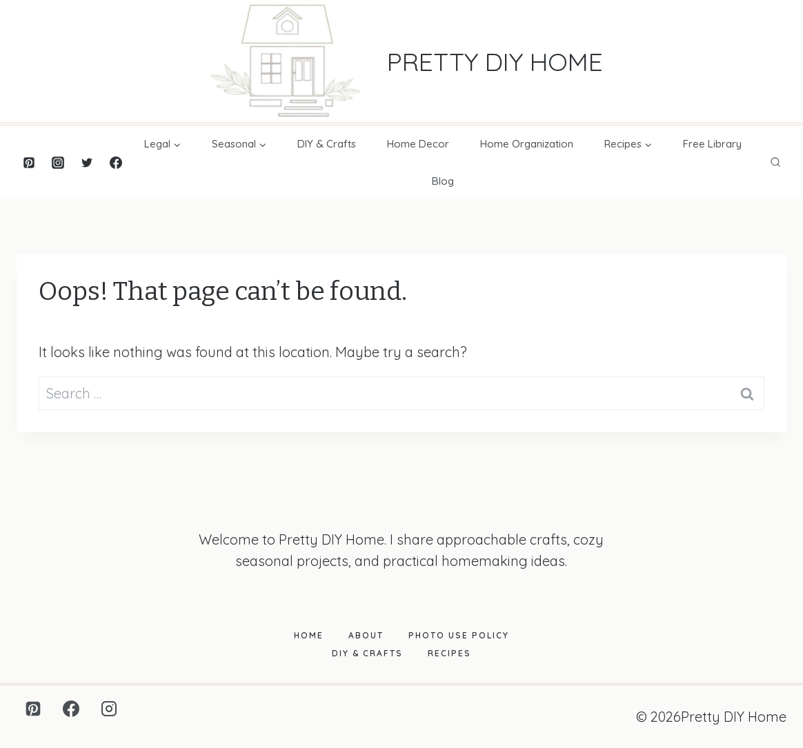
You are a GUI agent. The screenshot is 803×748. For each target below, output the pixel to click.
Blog (443, 181)
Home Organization (526, 143)
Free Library (712, 143)
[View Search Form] (775, 163)
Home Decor (418, 143)
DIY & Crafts (326, 143)
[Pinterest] (29, 162)
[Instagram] (58, 162)
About (366, 635)
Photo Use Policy (458, 635)
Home (309, 635)
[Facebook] (115, 162)
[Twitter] (87, 162)
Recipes (449, 653)
